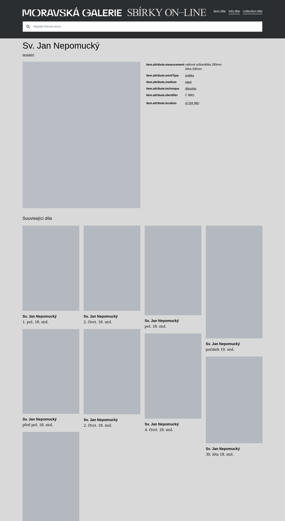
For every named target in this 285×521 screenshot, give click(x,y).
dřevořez (190, 88)
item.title (220, 11)
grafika (189, 75)
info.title (234, 11)
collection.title (252, 11)
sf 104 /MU (192, 103)
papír (188, 82)
